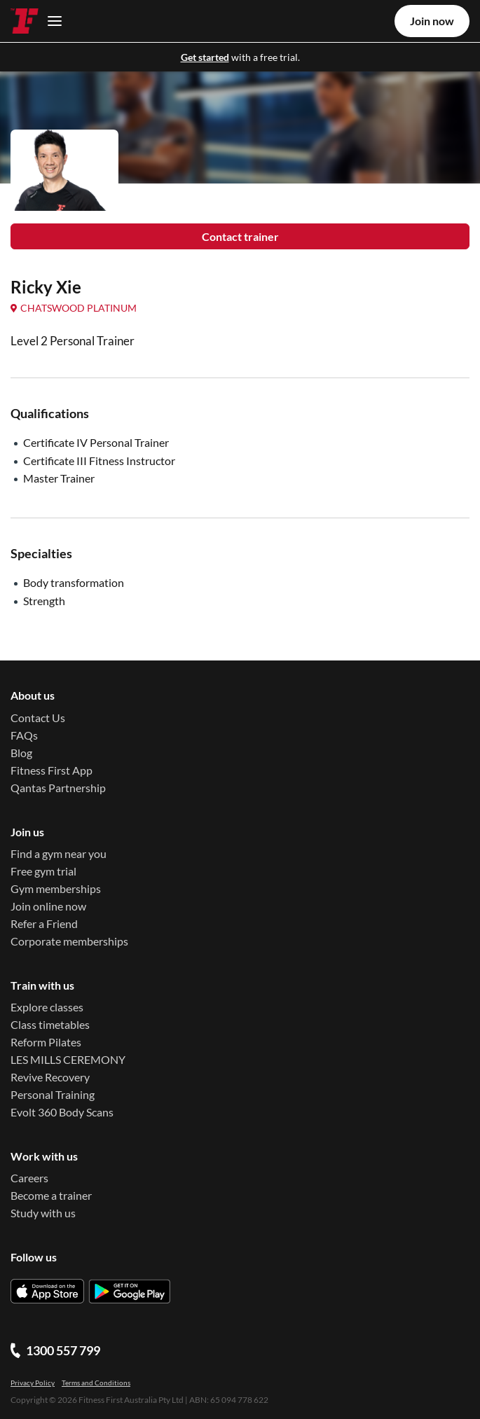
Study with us (43, 1212)
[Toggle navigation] (51, 20)
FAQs (24, 735)
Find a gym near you (59, 853)
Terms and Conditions (96, 1382)
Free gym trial (43, 871)
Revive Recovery (50, 1077)
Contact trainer (240, 236)
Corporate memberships (69, 941)
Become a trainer (51, 1195)
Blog (21, 752)
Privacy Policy (33, 1382)
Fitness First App (51, 770)
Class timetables (50, 1024)
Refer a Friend (44, 923)
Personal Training (53, 1094)
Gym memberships (56, 888)
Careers (29, 1177)
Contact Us (38, 717)
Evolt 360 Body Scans (62, 1112)
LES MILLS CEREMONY (68, 1059)
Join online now (48, 906)
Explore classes (47, 1006)
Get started (205, 57)
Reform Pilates (46, 1041)
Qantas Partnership (58, 787)
